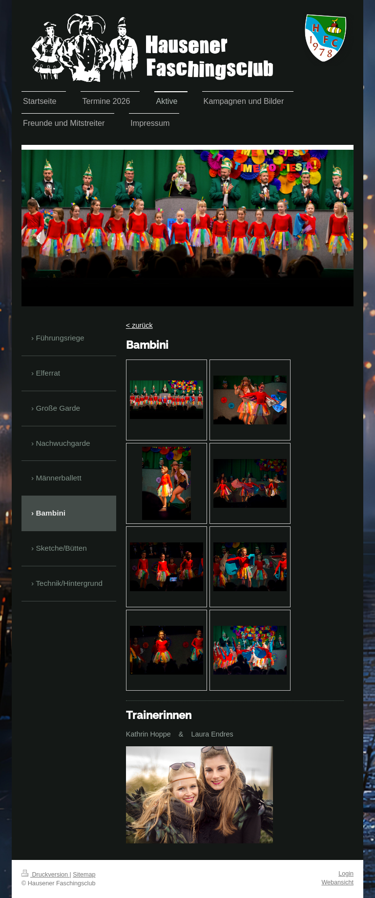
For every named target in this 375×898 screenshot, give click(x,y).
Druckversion (45, 874)
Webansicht (337, 882)
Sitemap (84, 874)
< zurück (139, 325)
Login (346, 873)
